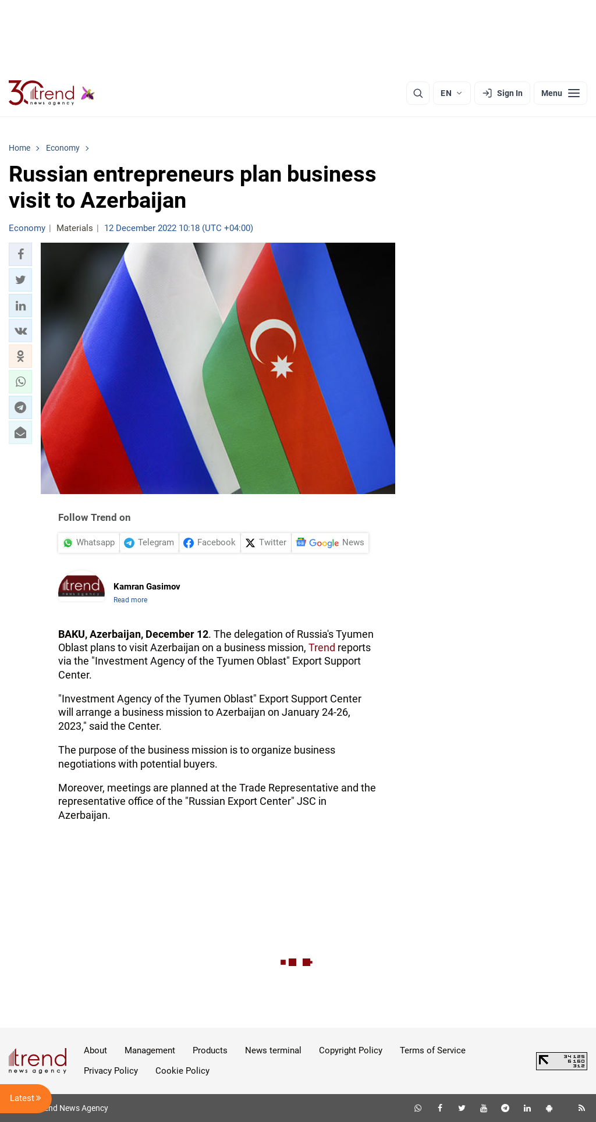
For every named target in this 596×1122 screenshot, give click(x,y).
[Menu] (560, 93)
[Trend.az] (52, 93)
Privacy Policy (111, 1071)
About (95, 1050)
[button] (20, 254)
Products (210, 1050)
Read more (130, 600)
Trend (321, 647)
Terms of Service (433, 1050)
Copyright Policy (350, 1050)
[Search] (418, 93)
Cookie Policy (182, 1071)
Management (150, 1050)
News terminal (273, 1050)
